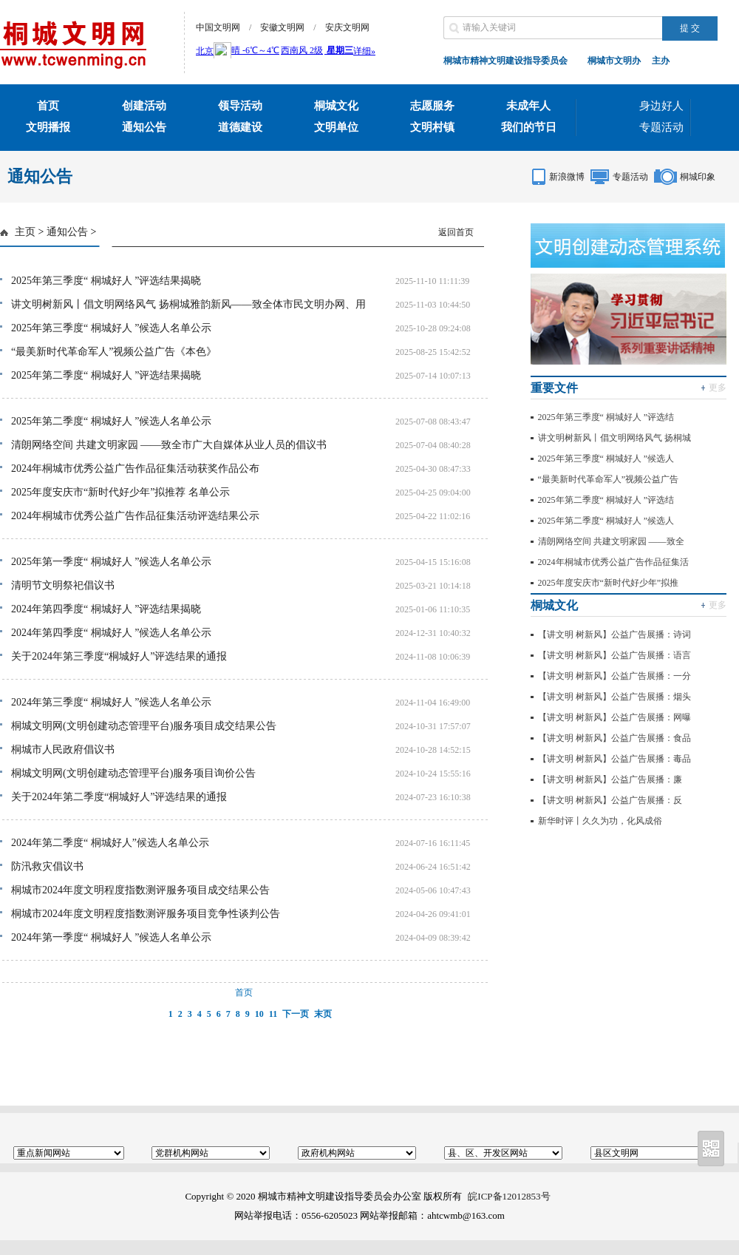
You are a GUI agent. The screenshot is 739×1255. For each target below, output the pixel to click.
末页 (323, 1014)
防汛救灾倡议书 (47, 866)
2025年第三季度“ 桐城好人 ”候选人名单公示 (111, 328)
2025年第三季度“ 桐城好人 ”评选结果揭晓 (106, 280)
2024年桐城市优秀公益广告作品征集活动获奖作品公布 (135, 468)
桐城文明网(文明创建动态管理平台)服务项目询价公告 (133, 773)
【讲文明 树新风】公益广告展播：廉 (610, 779)
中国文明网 (218, 27)
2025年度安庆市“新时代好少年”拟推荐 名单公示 (120, 492)
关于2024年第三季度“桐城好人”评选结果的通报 (119, 656)
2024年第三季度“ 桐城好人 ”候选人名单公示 (111, 702)
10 (259, 1014)
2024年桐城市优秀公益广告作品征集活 (613, 562)
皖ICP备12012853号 (509, 1196)
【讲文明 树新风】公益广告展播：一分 (614, 676)
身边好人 (661, 106)
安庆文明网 (347, 27)
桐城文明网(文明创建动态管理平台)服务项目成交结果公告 (143, 725)
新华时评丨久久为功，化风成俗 (600, 821)
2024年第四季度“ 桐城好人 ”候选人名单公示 (111, 632)
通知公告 (67, 231)
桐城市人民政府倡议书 (63, 749)
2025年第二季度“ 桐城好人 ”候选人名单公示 (111, 421)
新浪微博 (567, 177)
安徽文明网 (282, 27)
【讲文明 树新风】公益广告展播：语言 (614, 655)
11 (273, 1014)
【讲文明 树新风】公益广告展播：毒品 (614, 759)
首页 (244, 992)
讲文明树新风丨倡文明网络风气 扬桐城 (614, 438)
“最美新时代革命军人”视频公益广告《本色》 (114, 351)
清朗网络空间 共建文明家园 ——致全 (611, 541)
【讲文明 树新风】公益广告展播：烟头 (614, 696)
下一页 (295, 1014)
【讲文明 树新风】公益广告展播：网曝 (614, 717)
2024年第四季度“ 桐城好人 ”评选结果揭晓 (106, 609)
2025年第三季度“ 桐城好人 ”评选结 (606, 417)
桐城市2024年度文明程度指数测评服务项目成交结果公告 (140, 890)
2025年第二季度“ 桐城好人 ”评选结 (606, 500)
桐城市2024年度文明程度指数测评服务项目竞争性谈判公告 (145, 913)
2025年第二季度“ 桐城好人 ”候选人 (606, 520)
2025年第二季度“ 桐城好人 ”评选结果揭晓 (106, 375)
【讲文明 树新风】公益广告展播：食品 (614, 738)
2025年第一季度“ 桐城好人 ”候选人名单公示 (111, 561)
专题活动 (661, 127)
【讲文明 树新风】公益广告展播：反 (610, 800)
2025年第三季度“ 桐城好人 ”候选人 (606, 458)
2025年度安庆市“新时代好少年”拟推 (608, 583)
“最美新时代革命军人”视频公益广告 (608, 479)
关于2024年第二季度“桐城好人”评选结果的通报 (119, 796)
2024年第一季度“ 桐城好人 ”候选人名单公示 (111, 937)
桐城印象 (697, 177)
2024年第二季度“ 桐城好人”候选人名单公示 (110, 842)
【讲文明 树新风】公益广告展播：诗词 (614, 634)
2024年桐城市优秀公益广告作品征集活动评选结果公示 (135, 515)
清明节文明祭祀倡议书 (63, 585)
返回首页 (456, 232)
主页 (25, 231)
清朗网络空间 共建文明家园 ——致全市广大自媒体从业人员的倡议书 (169, 444)
